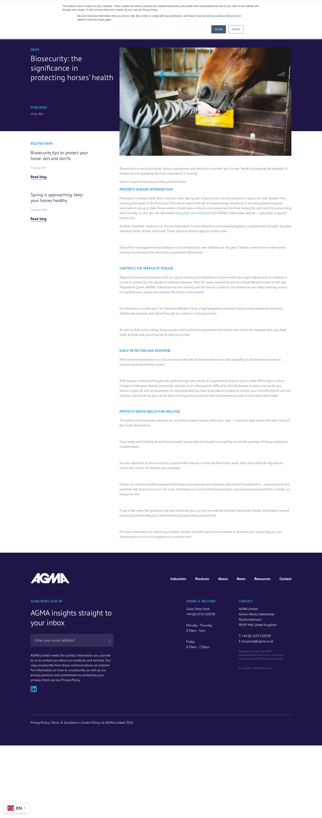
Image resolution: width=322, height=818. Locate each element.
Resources (262, 578)
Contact (285, 578)
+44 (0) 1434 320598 (200, 614)
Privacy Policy (40, 722)
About (223, 578)
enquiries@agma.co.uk (257, 641)
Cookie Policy (90, 722)
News (241, 578)
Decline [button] (236, 29)
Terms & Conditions (65, 722)
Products (202, 578)
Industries (178, 578)
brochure (146, 537)
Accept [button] (218, 29)
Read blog (39, 176)
